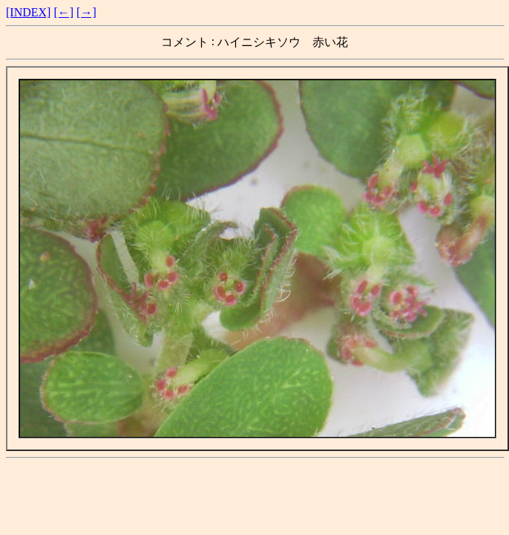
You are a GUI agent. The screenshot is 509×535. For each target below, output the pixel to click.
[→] (86, 12)
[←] (63, 12)
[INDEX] (28, 12)
